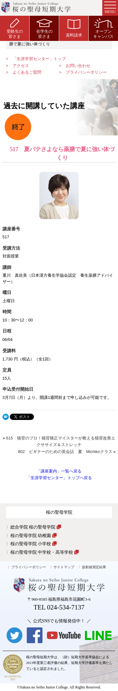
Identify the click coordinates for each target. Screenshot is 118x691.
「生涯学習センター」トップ (39, 58)
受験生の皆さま (14, 28)
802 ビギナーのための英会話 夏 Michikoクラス (65, 451)
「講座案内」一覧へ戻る (59, 471)
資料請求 (74, 28)
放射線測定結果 (94, 567)
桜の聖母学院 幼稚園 (33, 535)
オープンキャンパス (103, 28)
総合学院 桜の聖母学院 (35, 527)
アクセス (21, 65)
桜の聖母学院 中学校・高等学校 (44, 552)
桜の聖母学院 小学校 (33, 543)
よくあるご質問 (27, 72)
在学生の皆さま (44, 28)
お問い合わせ (78, 65)
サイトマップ (63, 567)
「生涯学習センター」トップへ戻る (59, 477)
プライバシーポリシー (86, 72)
